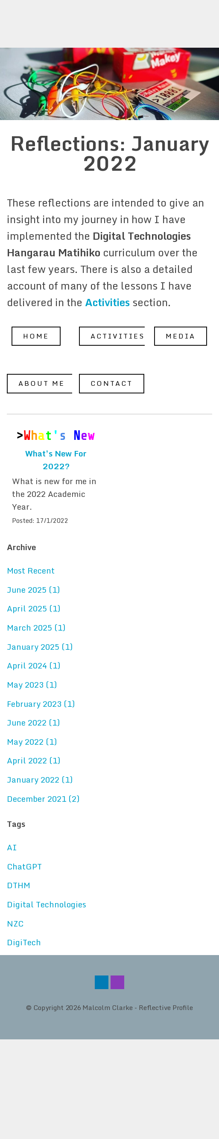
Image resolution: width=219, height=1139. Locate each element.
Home (36, 335)
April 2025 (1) (33, 608)
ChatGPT (24, 866)
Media (181, 335)
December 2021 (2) (43, 798)
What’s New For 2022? (56, 460)
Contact (112, 383)
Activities (118, 335)
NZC (15, 923)
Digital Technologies (46, 904)
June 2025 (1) (33, 589)
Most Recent (31, 570)
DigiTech (24, 942)
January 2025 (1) (40, 646)
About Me (41, 383)
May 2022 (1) (32, 741)
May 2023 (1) (32, 684)
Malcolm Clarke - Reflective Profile (137, 1007)
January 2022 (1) (40, 779)
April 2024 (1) (33, 665)
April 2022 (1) (33, 760)
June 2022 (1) (33, 722)
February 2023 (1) (41, 703)
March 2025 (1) (36, 627)
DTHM (18, 885)
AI (12, 847)
